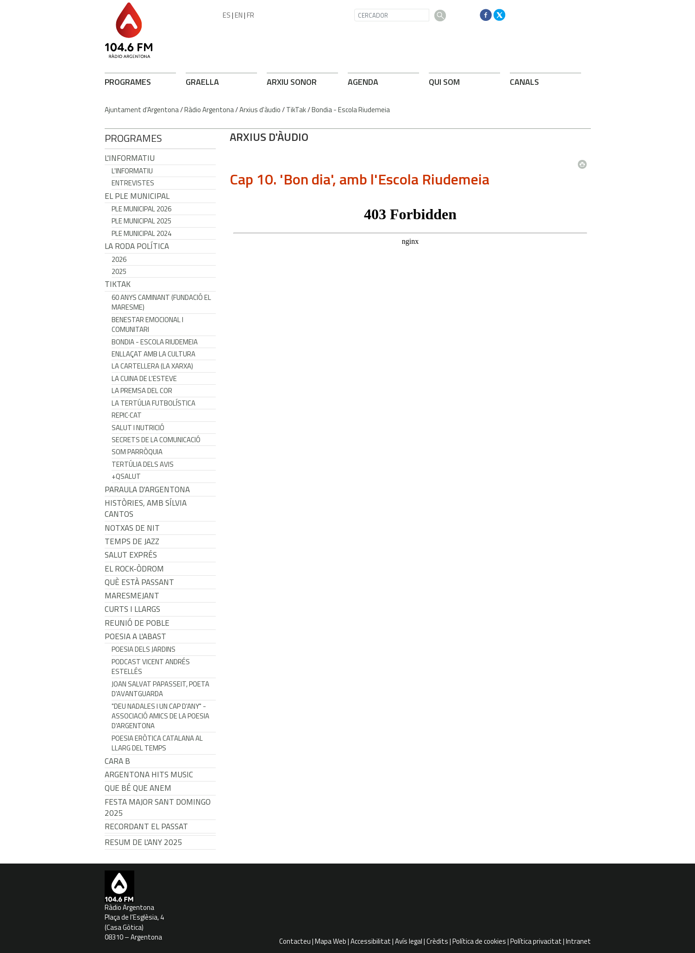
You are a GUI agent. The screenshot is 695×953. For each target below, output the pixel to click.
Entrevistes (133, 183)
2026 (119, 259)
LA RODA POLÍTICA (137, 246)
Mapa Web (330, 941)
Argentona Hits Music (149, 775)
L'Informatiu (130, 158)
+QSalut (126, 476)
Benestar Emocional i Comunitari (147, 324)
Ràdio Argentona (209, 109)
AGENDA (363, 82)
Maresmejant (132, 596)
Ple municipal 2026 (141, 208)
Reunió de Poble (137, 623)
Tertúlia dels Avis (143, 464)
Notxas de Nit (132, 528)
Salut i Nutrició (138, 427)
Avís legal (408, 941)
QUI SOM (444, 82)
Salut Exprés (131, 555)
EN (239, 15)
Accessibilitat (371, 941)
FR (250, 15)
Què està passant (139, 582)
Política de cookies (479, 941)
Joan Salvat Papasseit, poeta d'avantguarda (160, 689)
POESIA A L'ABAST (135, 636)
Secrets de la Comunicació (156, 439)
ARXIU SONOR (292, 82)
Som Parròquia (137, 451)
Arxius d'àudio (260, 109)
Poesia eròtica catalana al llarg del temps (157, 743)
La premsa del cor (142, 390)
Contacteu (295, 941)
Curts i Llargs (132, 609)
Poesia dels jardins (143, 649)
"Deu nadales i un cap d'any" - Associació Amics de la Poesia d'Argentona (160, 716)
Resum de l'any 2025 (143, 842)
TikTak (296, 109)
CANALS (524, 82)
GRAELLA (202, 82)
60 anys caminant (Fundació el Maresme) (161, 302)
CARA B (117, 761)
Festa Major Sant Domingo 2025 (158, 807)
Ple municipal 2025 (141, 221)
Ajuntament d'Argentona (142, 109)
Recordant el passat (146, 826)
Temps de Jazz (132, 541)
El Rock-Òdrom (134, 569)
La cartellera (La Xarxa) (152, 366)
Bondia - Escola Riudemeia (351, 109)
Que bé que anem (138, 788)
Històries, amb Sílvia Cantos (146, 508)
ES (227, 15)
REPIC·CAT (127, 415)
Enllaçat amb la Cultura (153, 354)
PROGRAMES (128, 82)
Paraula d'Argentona (147, 489)
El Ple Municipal (137, 196)
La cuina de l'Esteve (144, 378)
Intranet (578, 941)
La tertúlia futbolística (153, 403)
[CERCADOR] (391, 15)
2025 (119, 271)
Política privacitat (536, 941)
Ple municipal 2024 (141, 233)
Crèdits (437, 941)
